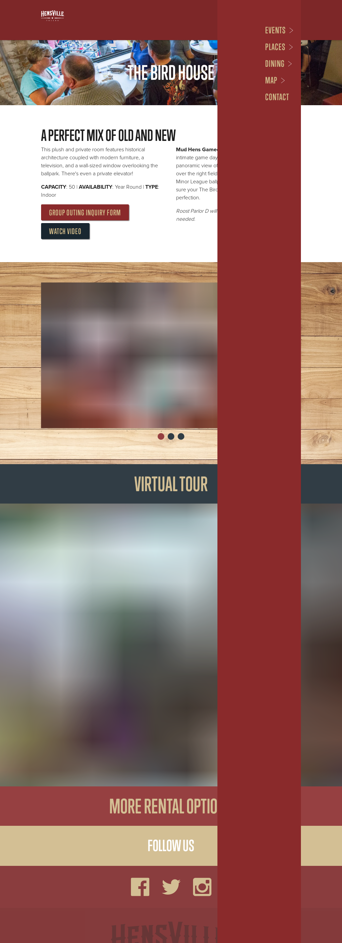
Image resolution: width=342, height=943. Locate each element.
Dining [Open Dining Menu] (275, 63)
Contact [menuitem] (277, 97)
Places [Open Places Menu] (275, 47)
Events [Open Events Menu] (275, 30)
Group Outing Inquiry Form (85, 212)
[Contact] (278, 97)
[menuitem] (279, 30)
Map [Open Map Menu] (271, 80)
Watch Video (65, 231)
